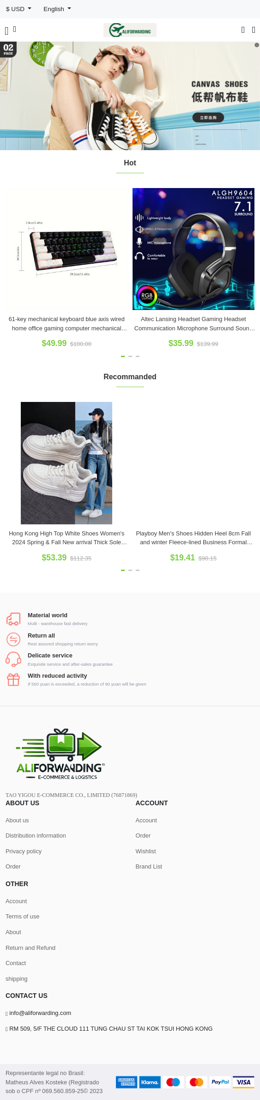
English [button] (54, 9)
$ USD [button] (16, 9)
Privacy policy (24, 851)
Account (146, 820)
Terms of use (22, 916)
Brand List (149, 866)
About (13, 932)
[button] (126, 141)
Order (13, 866)
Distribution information (36, 835)
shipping (17, 978)
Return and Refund (30, 947)
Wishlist (146, 851)
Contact (16, 963)
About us (17, 820)
